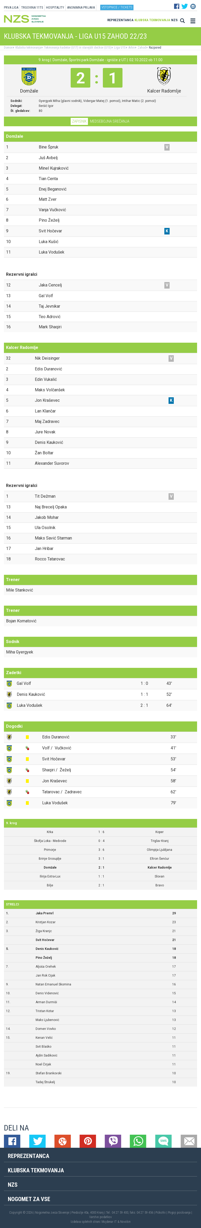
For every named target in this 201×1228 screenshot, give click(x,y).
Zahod (141, 47)
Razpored (154, 47)
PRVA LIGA (11, 7)
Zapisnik (79, 121)
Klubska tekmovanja (152, 20)
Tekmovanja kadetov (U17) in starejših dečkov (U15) (77, 47)
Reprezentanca (120, 20)
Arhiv (131, 47)
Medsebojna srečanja (109, 121)
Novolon (125, 1222)
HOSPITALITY (55, 7)
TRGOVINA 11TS (32, 7)
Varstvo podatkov (100, 1217)
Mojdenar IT (109, 1222)
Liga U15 (119, 47)
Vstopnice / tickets (117, 7)
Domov (8, 47)
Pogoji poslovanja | (180, 1212)
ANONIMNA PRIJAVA (81, 7)
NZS (174, 20)
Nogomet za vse (29, 1199)
